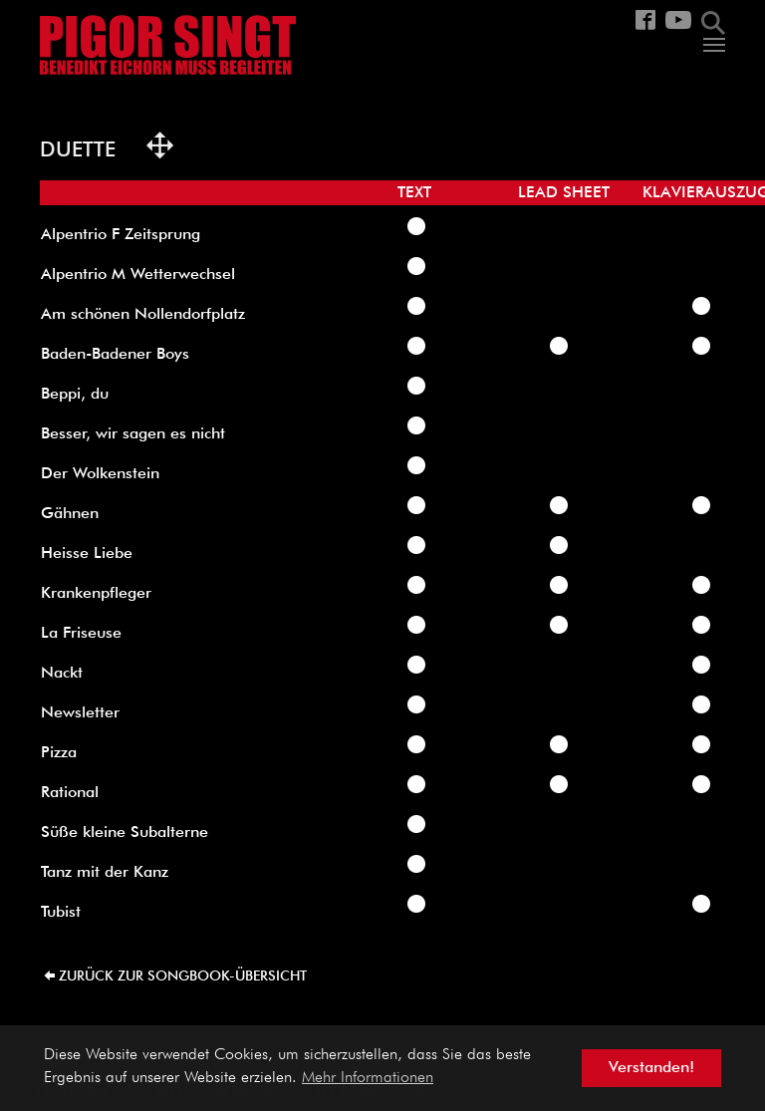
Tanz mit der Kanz (104, 873)
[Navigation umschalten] (714, 45)
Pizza (59, 753)
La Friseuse (81, 634)
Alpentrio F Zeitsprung (120, 235)
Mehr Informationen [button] (367, 1078)
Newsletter (80, 713)
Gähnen (70, 514)
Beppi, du (75, 395)
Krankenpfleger (96, 594)
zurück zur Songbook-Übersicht (183, 976)
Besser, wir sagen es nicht (133, 434)
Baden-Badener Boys (115, 355)
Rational (70, 793)
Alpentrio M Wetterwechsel (138, 275)
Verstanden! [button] (651, 1068)
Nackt (62, 674)
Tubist (61, 913)
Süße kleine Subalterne (124, 833)
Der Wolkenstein (100, 474)
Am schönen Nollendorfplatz (143, 315)
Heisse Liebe (86, 554)
